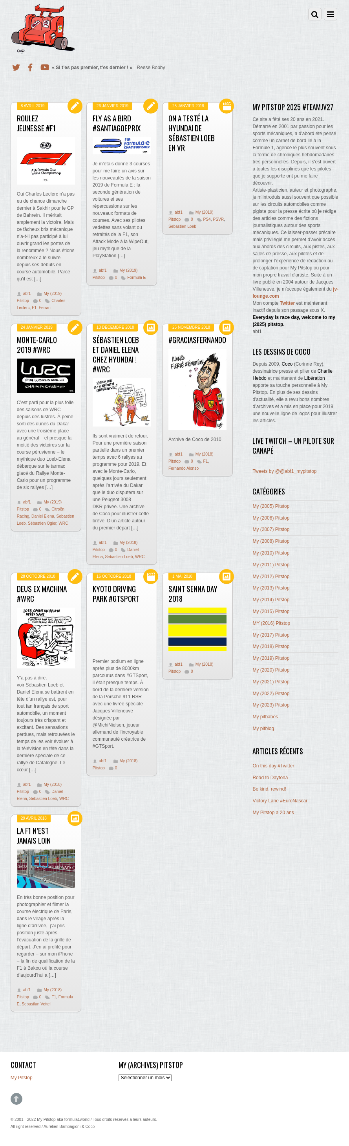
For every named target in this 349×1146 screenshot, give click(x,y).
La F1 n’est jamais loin (34, 835)
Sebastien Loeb (182, 226)
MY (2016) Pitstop (271, 623)
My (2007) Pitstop (270, 529)
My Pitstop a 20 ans (273, 812)
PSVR (218, 219)
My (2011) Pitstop (270, 565)
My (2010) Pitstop (270, 553)
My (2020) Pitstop (270, 670)
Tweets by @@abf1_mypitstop (284, 471)
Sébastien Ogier (42, 523)
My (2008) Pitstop (270, 541)
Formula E (136, 277)
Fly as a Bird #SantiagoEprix (117, 123)
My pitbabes (265, 716)
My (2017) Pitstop (270, 635)
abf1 (27, 293)
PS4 (207, 219)
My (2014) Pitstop (270, 599)
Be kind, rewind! (269, 789)
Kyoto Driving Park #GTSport (116, 593)
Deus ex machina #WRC (42, 593)
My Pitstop (22, 1077)
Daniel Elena (42, 516)
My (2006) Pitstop (270, 518)
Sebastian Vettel (36, 1004)
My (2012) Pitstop (270, 576)
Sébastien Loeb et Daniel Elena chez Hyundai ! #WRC (116, 354)
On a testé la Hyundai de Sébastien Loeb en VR (191, 132)
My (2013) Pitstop (270, 588)
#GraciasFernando (197, 339)
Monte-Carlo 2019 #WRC (37, 344)
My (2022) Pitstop (270, 693)
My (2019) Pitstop (270, 658)
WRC (63, 523)
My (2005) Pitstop (270, 506)
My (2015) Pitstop (270, 611)
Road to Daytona (270, 777)
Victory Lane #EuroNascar (279, 801)
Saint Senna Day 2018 (192, 593)
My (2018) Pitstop (270, 646)
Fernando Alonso (183, 468)
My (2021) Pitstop (270, 682)
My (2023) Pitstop (270, 705)
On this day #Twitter (273, 766)
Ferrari (45, 308)
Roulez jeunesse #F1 (36, 123)
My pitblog (263, 728)
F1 (34, 308)
